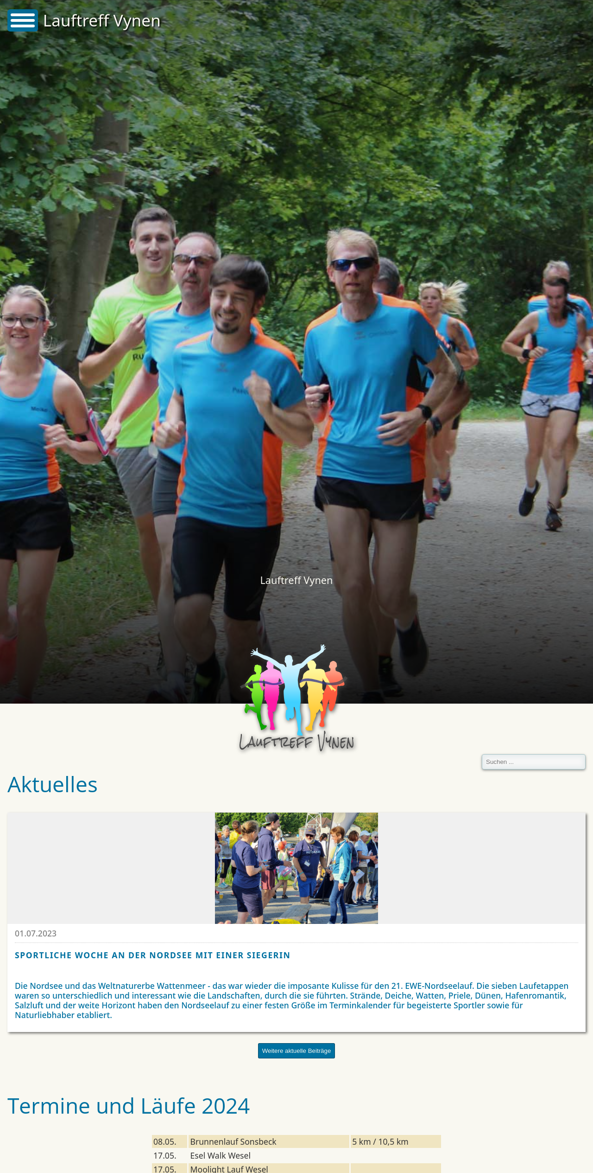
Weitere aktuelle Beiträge (296, 1050)
